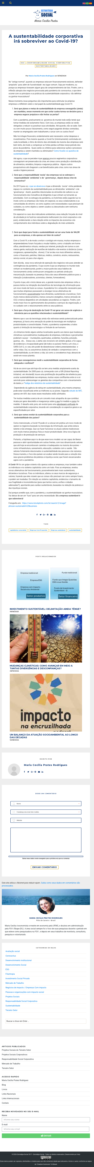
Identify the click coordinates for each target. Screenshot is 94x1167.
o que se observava (37, 186)
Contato (5, 1103)
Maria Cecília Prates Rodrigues (15, 1080)
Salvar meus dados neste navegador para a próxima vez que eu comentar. (46, 858)
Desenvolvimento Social (16, 965)
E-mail (4, 1124)
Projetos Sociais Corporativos (14, 1054)
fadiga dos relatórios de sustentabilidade (42, 383)
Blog (4, 1085)
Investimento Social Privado (18, 978)
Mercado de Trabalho (15, 983)
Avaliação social (13, 951)
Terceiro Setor (11, 1010)
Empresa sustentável (58, 530)
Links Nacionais (9, 1094)
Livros (4, 1089)
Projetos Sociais (12, 996)
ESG (23, 63)
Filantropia (10, 974)
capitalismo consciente (18, 530)
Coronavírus (11, 956)
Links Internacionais (10, 1098)
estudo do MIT (75, 391)
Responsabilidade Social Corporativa (49, 63)
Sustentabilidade (46, 66)
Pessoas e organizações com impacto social (25, 992)
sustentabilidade (75, 530)
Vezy (78, 1154)
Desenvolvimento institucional (19, 960)
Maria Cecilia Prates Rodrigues (41, 76)
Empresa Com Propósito (38, 530)
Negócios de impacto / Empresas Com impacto (26, 987)
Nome (4, 1115)
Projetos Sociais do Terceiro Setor (16, 1050)
